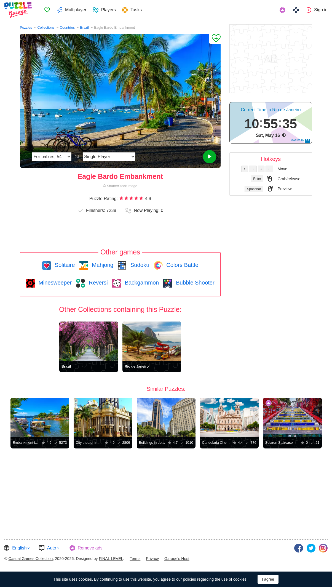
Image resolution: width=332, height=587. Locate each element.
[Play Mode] (109, 156)
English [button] (19, 548)
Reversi (97, 283)
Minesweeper (54, 283)
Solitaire (64, 265)
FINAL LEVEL (111, 558)
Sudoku (139, 265)
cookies (85, 579)
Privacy (152, 558)
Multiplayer (75, 9)
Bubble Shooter (194, 283)
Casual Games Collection (30, 558)
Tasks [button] (136, 9)
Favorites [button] (47, 10)
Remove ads (90, 548)
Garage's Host (176, 558)
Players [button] (108, 9)
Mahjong (101, 265)
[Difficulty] (51, 156)
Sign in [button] (321, 9)
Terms (135, 558)
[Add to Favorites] (215, 39)
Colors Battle (182, 265)
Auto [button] (51, 548)
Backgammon (141, 283)
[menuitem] (47, 10)
